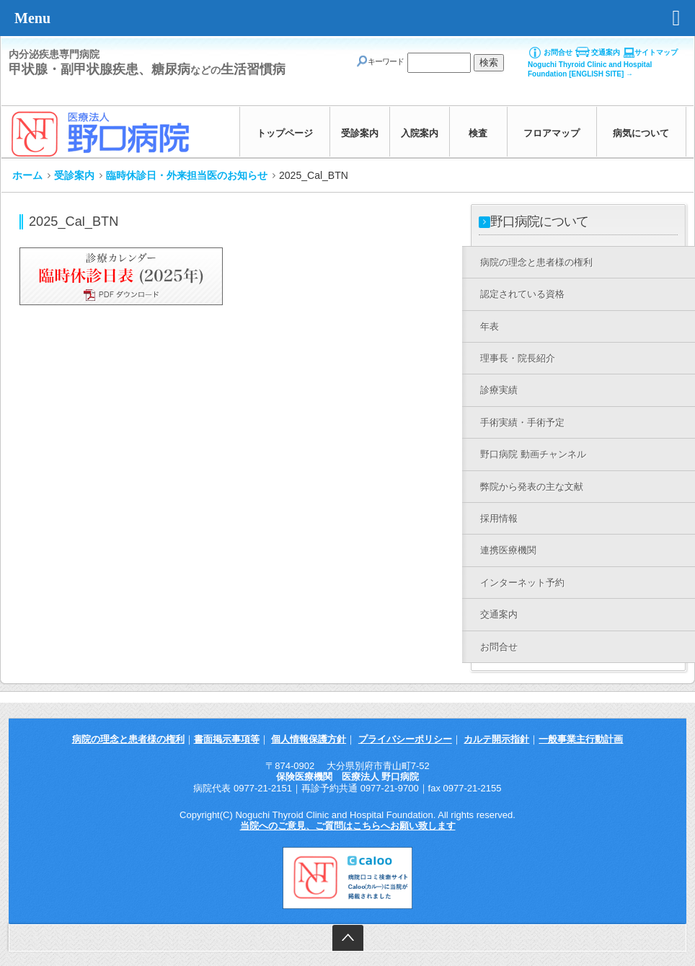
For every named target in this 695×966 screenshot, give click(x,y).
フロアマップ (551, 133)
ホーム (27, 175)
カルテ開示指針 (496, 739)
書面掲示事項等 (227, 739)
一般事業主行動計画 (581, 739)
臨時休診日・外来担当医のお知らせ (186, 175)
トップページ (285, 133)
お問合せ (558, 52)
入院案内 (419, 133)
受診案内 (360, 133)
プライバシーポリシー (405, 739)
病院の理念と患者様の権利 (128, 739)
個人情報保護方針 (308, 739)
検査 (478, 133)
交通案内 (605, 52)
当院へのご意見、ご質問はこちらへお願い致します (348, 825)
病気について (641, 133)
